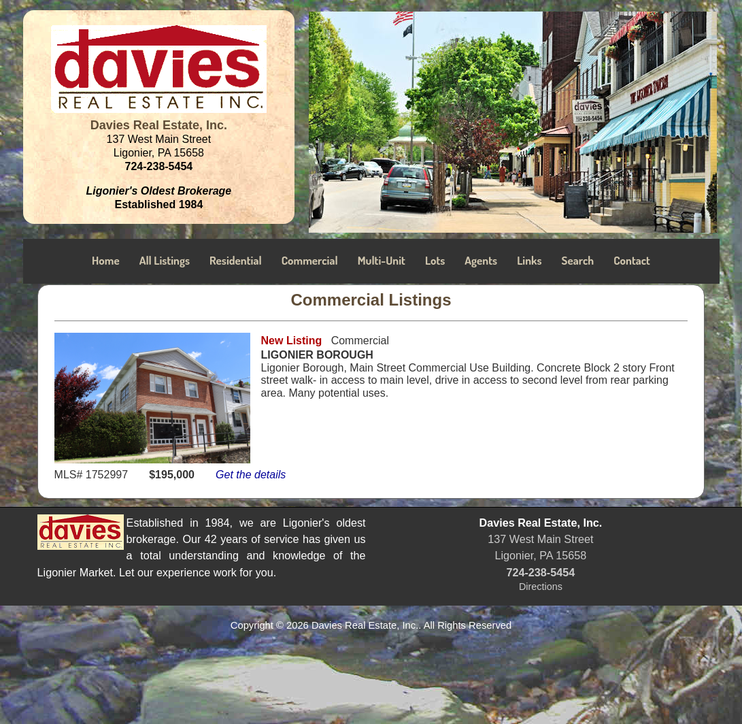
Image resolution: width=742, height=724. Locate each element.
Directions (540, 586)
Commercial (310, 260)
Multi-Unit (381, 260)
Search (578, 260)
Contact (631, 260)
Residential (235, 260)
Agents (481, 260)
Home (106, 260)
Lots (435, 260)
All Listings (164, 260)
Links (529, 260)
